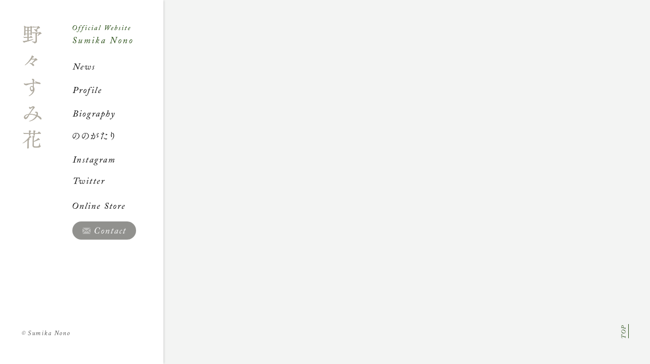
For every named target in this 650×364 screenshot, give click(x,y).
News (117, 66)
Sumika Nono (46, 333)
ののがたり (117, 136)
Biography (117, 113)
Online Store (117, 205)
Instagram (117, 159)
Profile (117, 90)
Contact (104, 230)
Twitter (117, 182)
